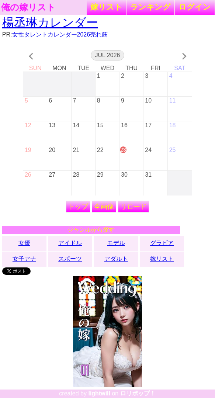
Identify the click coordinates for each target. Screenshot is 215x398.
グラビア (162, 243)
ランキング (150, 7)
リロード (133, 206)
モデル (116, 243)
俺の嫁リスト (28, 7)
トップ (78, 206)
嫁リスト (106, 7)
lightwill (99, 393)
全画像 (104, 206)
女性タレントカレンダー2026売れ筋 (60, 34)
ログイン (194, 7)
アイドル (70, 243)
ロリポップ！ (138, 393)
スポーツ (70, 259)
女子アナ (24, 259)
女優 (24, 243)
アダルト (116, 259)
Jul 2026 (107, 55)
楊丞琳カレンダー (50, 22)
